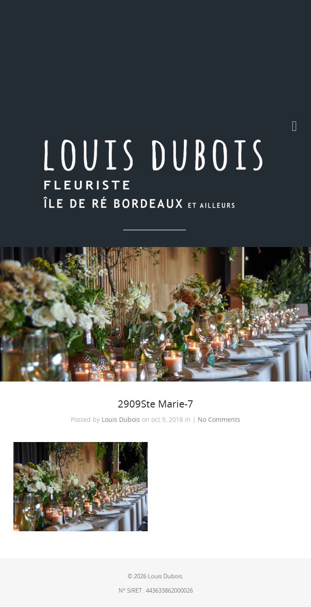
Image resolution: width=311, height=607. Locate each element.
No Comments (219, 420)
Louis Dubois (121, 420)
